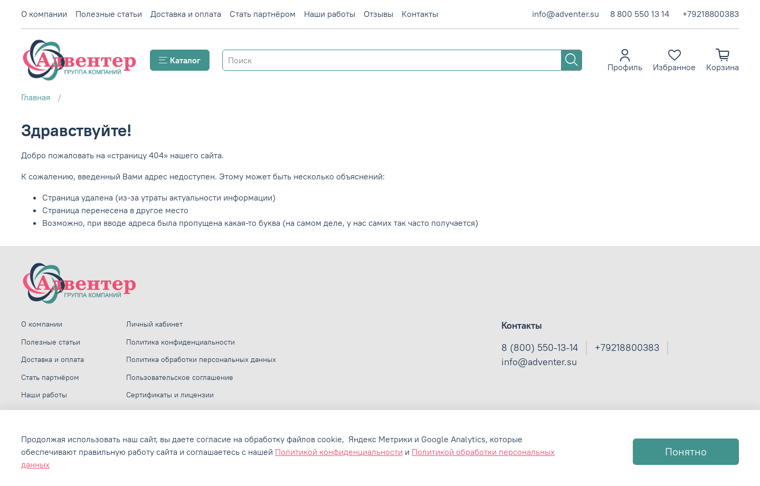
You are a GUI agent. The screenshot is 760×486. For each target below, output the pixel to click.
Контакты (420, 13)
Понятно (686, 451)
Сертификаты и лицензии (170, 394)
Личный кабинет (154, 324)
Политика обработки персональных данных (201, 359)
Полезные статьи (108, 13)
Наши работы (329, 13)
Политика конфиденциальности (180, 342)
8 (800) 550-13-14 (539, 348)
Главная (35, 97)
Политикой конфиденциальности (339, 451)
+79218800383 (710, 13)
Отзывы (378, 13)
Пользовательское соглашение (179, 377)
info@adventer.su (565, 13)
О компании (44, 13)
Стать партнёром (263, 13)
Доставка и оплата (185, 13)
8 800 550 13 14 (639, 13)
